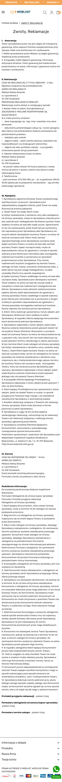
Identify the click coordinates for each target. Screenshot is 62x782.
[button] (45, 12)
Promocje (11, 2)
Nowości (52, 2)
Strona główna (10, 23)
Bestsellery (32, 2)
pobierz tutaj (42, 696)
